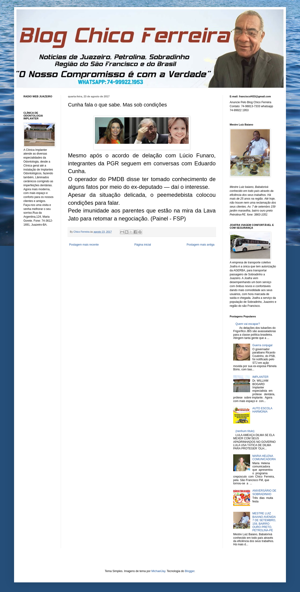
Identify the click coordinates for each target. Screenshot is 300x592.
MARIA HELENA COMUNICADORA (264, 457)
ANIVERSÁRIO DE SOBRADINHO (264, 492)
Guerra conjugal (262, 345)
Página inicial (142, 244)
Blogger (190, 571)
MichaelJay (158, 571)
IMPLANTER (260, 377)
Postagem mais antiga (200, 244)
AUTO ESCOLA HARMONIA (262, 410)
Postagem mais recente (84, 244)
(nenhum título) (245, 431)
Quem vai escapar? (248, 324)
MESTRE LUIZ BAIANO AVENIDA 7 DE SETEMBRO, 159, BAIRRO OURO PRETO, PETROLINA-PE (264, 522)
